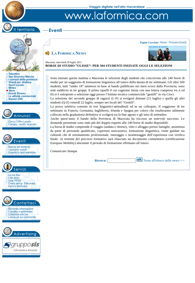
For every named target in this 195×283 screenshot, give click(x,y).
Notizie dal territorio (19, 147)
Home (163, 42)
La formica (26, 270)
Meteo (12, 87)
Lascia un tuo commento (22, 217)
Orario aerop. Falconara (21, 183)
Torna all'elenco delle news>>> (164, 160)
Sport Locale (16, 85)
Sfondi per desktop (19, 82)
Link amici (13, 177)
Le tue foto (14, 175)
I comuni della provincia (22, 79)
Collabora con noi (18, 214)
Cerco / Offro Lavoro (19, 121)
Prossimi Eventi (177, 42)
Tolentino (14, 74)
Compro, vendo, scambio (22, 124)
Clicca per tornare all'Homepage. (171, 270)
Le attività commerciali (22, 96)
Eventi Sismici (17, 93)
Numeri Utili (15, 99)
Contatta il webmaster (20, 211)
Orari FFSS (14, 180)
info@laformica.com (87, 270)
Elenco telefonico (17, 186)
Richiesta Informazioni (20, 208)
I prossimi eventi (17, 149)
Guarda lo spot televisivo (22, 152)
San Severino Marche (21, 76)
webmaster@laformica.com (136, 270)
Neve (12, 90)
